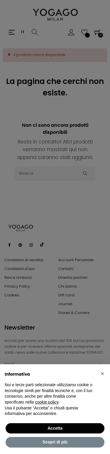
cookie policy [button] (46, 402)
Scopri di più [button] (55, 442)
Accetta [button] (55, 428)
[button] (102, 373)
